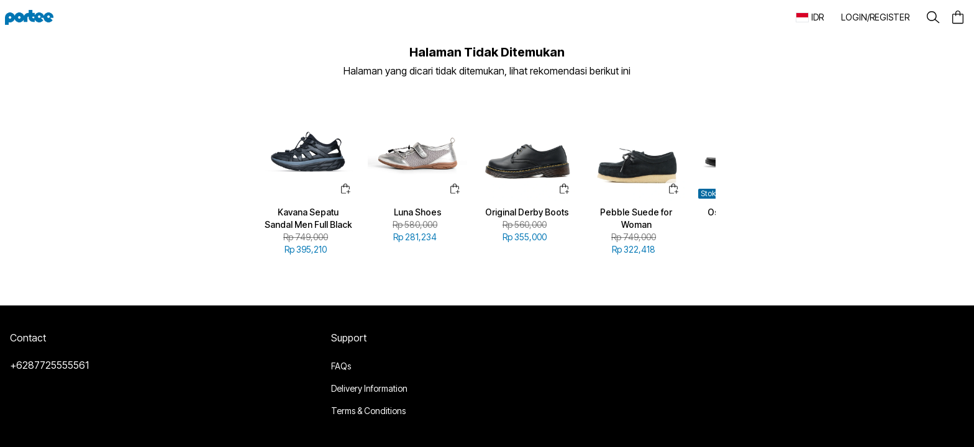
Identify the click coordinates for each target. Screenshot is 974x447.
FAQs (341, 366)
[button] (875, 17)
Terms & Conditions (368, 410)
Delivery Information (369, 388)
